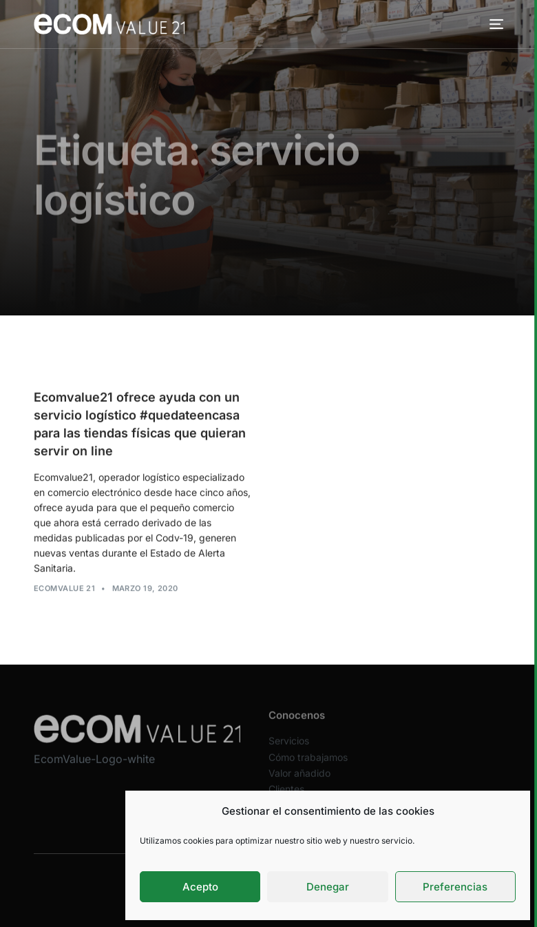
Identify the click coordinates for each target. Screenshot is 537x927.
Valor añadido (299, 782)
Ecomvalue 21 (64, 589)
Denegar (327, 886)
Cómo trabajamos (308, 766)
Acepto (200, 886)
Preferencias (455, 886)
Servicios (288, 750)
